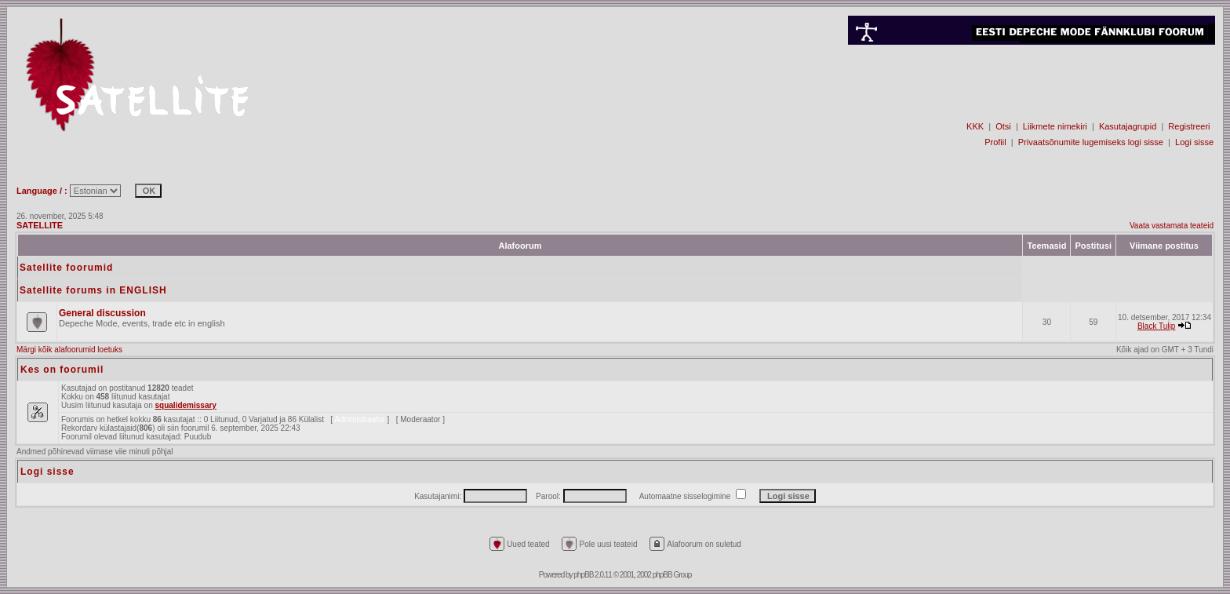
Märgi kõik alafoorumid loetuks (69, 349)
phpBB (583, 574)
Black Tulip (1156, 326)
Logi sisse (1194, 142)
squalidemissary (186, 405)
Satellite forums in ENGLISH (93, 290)
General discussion (102, 313)
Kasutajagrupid (1127, 126)
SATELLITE (39, 225)
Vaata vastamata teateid (1172, 225)
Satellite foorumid (66, 267)
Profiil (995, 142)
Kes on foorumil (62, 369)
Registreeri (1189, 126)
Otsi (1003, 126)
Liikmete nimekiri (1055, 126)
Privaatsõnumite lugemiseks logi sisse (1090, 142)
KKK (975, 126)
